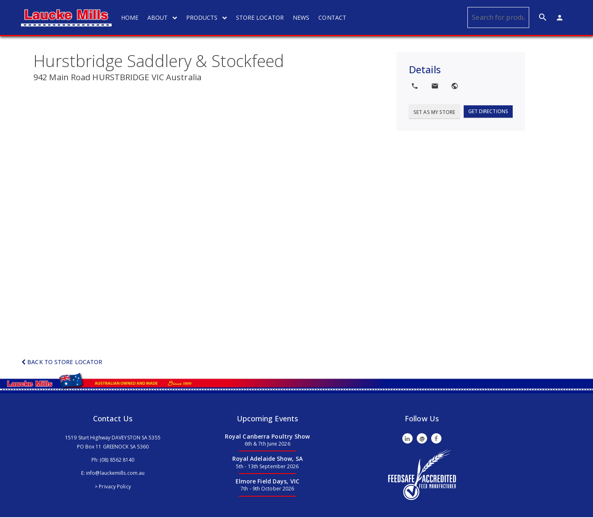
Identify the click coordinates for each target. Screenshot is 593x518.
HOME (130, 17)
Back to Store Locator (61, 363)
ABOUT (163, 17)
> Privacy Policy (113, 486)
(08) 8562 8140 (117, 460)
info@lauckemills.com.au (115, 473)
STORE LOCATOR (261, 17)
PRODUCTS (207, 17)
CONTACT (333, 17)
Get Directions (488, 111)
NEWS (302, 17)
